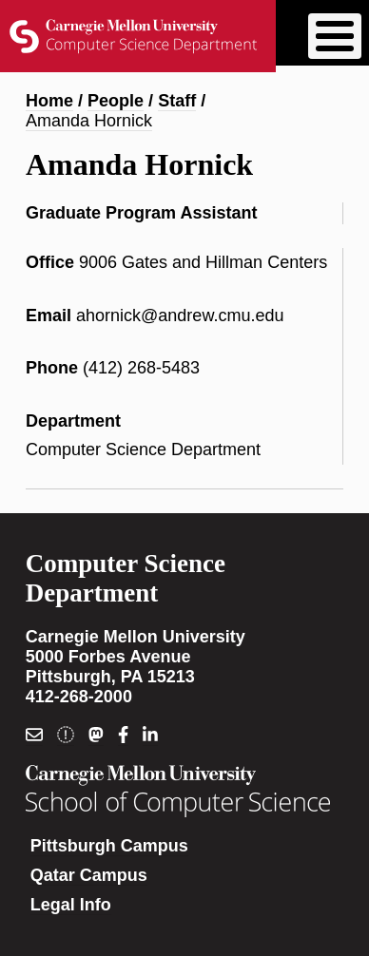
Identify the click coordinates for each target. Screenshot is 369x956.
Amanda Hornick (89, 120)
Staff (177, 100)
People (115, 100)
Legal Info (70, 904)
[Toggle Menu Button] (334, 36)
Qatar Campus (88, 875)
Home (49, 100)
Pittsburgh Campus (109, 845)
